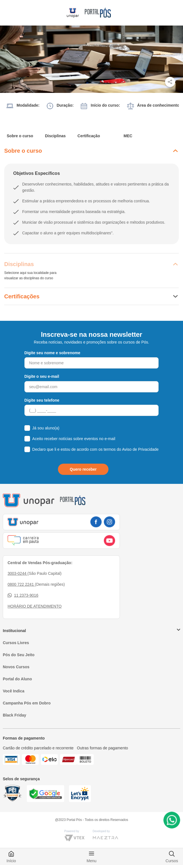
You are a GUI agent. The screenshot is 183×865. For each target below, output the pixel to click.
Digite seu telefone (41, 400)
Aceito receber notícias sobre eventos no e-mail (73, 438)
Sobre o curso (20, 136)
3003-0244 (18, 573)
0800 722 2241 (21, 584)
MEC (127, 136)
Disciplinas (55, 136)
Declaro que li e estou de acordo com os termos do (95, 449)
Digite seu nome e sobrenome (52, 353)
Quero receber (83, 469)
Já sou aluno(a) (46, 428)
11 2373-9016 (23, 595)
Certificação (88, 136)
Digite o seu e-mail (41, 376)
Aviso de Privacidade (140, 449)
